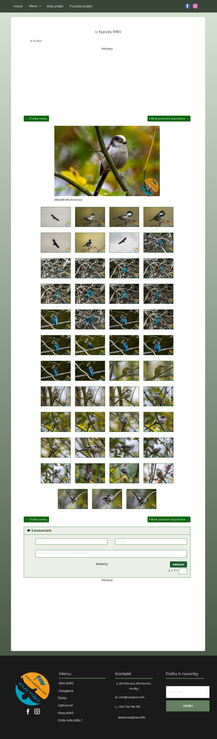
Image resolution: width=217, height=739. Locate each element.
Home (18, 6)
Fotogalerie (66, 691)
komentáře (39, 530)
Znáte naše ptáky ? (70, 720)
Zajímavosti (65, 705)
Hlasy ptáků (65, 713)
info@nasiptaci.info (132, 697)
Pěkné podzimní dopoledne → (169, 118)
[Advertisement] (107, 81)
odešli (188, 706)
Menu (33, 6)
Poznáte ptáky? (81, 6)
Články (62, 698)
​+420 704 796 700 (127, 707)
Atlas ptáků (55, 6)
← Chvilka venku (36, 118)
